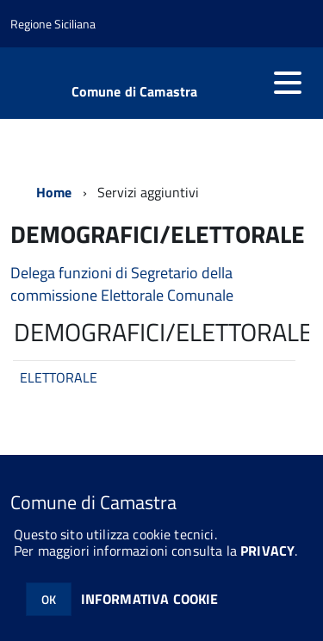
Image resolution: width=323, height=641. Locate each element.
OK (48, 599)
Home (54, 192)
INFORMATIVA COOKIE (150, 598)
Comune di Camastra (134, 91)
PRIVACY (267, 550)
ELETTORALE (58, 377)
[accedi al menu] (287, 82)
